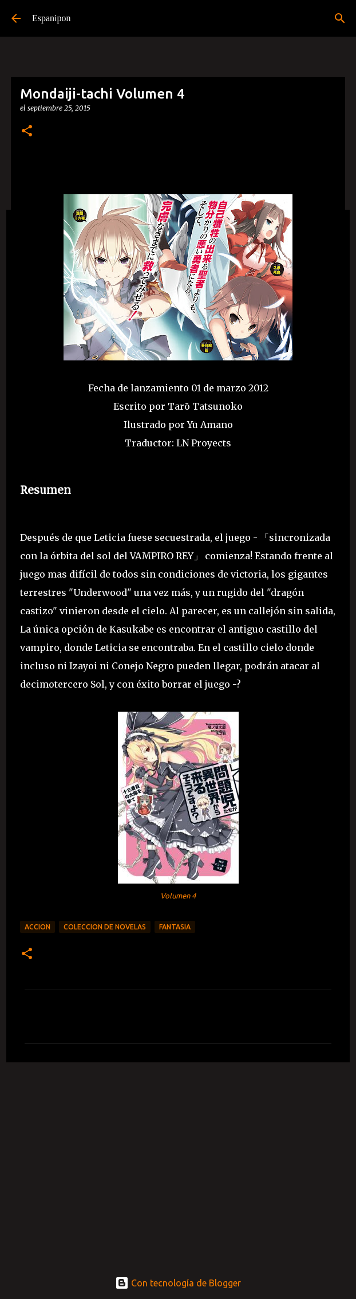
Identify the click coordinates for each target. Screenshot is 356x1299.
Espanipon (51, 18)
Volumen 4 (178, 896)
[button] (27, 131)
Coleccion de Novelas (105, 927)
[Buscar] (340, 18)
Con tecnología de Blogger (178, 1283)
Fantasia (175, 927)
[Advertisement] (178, 1160)
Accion (37, 927)
